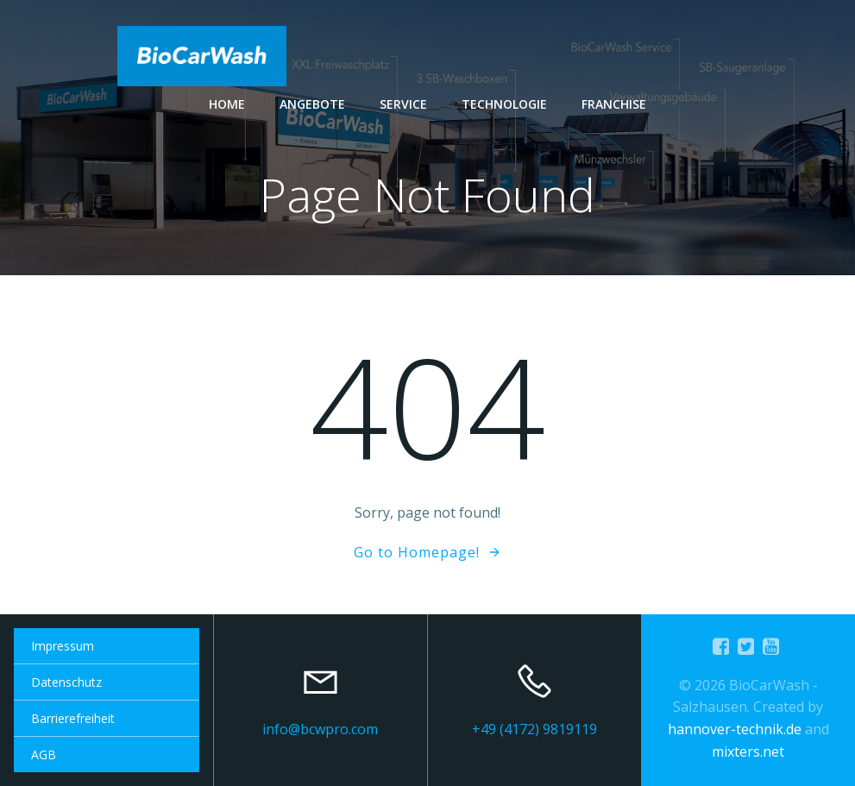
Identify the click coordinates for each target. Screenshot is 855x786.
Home (227, 104)
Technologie (504, 104)
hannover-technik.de (735, 729)
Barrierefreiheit (73, 718)
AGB (43, 754)
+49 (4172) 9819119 (534, 729)
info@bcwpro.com (320, 729)
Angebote (312, 104)
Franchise (614, 104)
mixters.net (748, 751)
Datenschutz (66, 682)
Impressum (62, 646)
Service (403, 104)
